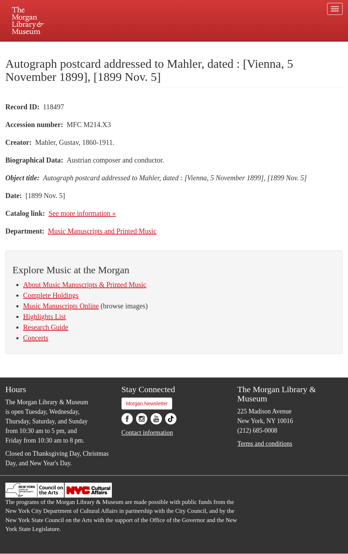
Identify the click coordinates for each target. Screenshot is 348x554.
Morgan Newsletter (147, 403)
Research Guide (45, 327)
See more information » (82, 213)
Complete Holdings (50, 295)
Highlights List (44, 316)
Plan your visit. (89, 47)
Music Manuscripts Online (61, 306)
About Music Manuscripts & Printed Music (84, 285)
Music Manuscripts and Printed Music (102, 231)
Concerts (35, 338)
